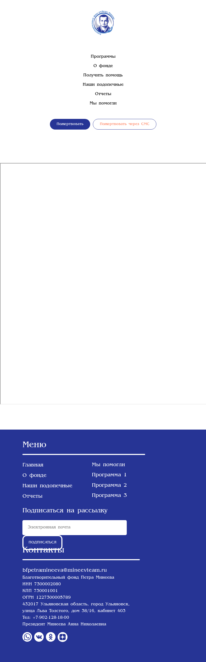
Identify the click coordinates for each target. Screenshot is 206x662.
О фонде (103, 66)
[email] (74, 527)
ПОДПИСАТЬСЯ (43, 542)
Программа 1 (109, 475)
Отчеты (103, 94)
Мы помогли (103, 104)
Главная (32, 465)
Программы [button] (103, 57)
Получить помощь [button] (103, 75)
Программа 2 (109, 485)
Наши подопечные (103, 85)
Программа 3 (109, 495)
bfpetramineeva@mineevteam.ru (64, 570)
